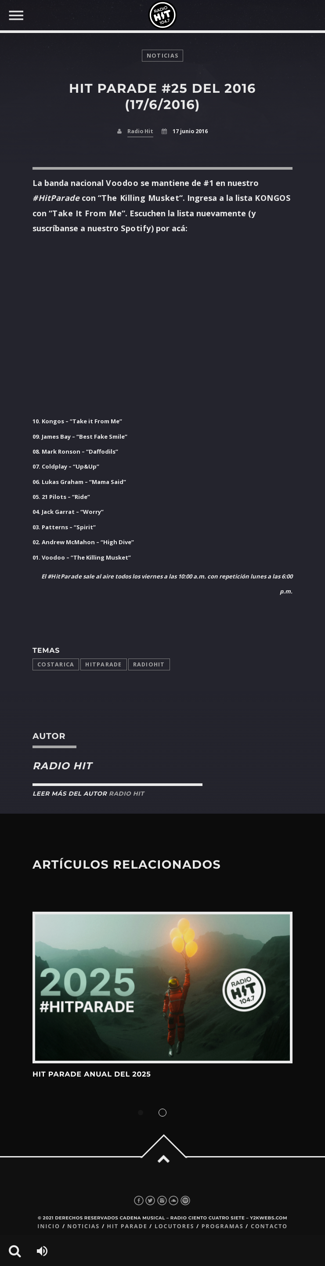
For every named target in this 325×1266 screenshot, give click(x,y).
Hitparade (103, 664)
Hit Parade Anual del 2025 (91, 1074)
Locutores (174, 1226)
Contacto (269, 1226)
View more (162, 987)
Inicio (48, 1226)
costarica (55, 664)
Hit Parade (127, 1226)
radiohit (149, 664)
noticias (162, 55)
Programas (223, 1226)
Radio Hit (140, 131)
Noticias (83, 1226)
